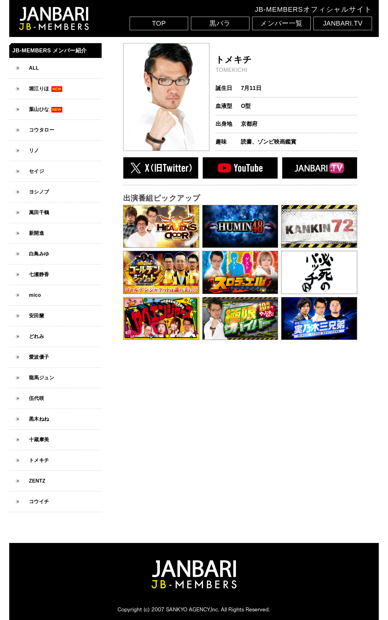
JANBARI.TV (343, 23)
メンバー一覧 (281, 23)
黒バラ (220, 23)
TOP (159, 23)
